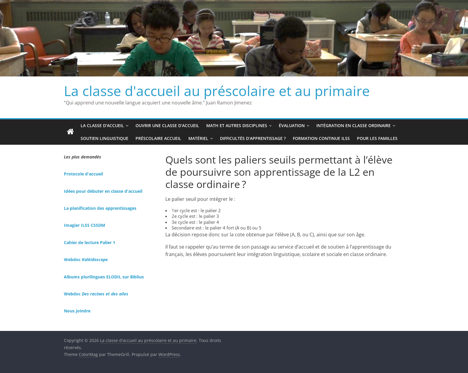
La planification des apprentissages (100, 208)
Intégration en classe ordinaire (353, 125)
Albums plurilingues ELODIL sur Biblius (104, 277)
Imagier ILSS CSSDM (84, 225)
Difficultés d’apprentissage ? (253, 138)
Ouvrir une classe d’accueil (167, 125)
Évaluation (292, 125)
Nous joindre (77, 311)
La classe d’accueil (102, 125)
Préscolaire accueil (158, 138)
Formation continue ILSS (321, 138)
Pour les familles (377, 138)
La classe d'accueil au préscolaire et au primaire (217, 90)
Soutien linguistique (104, 138)
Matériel (198, 138)
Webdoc (86, 259)
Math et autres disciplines (236, 125)
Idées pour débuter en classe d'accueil (103, 191)
